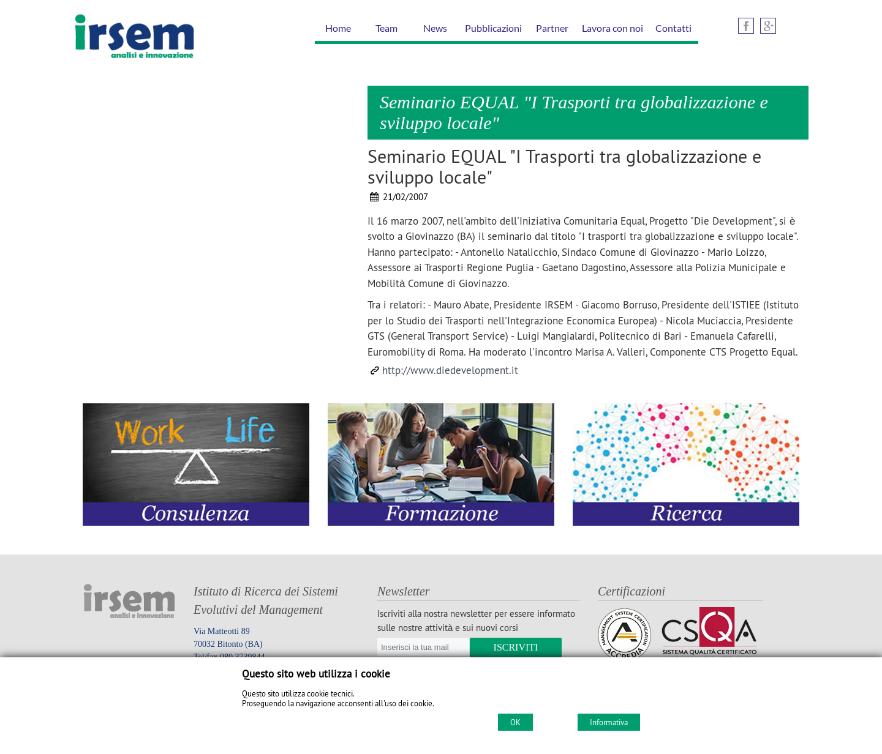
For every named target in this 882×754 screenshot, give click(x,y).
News (435, 28)
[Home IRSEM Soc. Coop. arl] (134, 60)
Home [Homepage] (338, 28)
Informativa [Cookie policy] (609, 722)
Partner (552, 28)
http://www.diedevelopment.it (450, 370)
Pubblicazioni (493, 28)
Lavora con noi (612, 28)
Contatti (673, 28)
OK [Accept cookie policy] (515, 722)
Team (386, 28)
